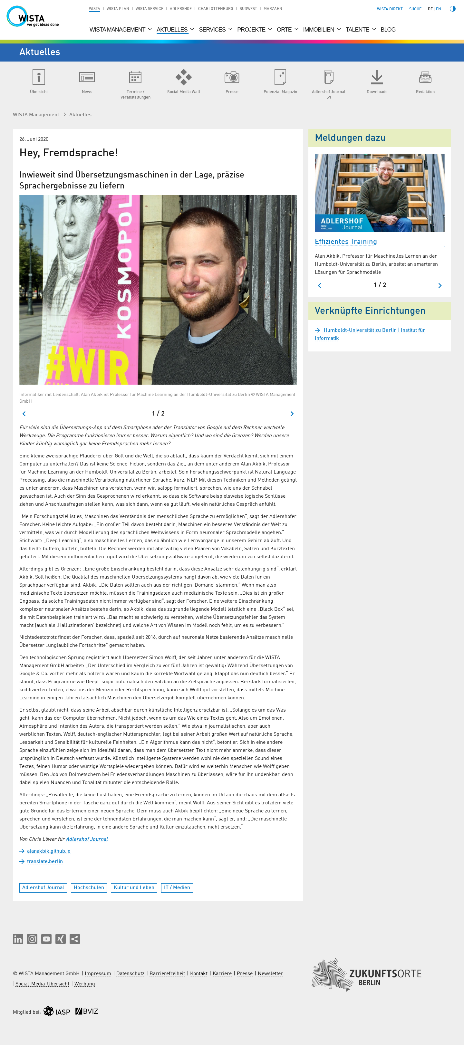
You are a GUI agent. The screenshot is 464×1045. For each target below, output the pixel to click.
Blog (388, 29)
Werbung (84, 984)
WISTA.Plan (118, 9)
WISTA (94, 9)
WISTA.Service (149, 9)
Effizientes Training (346, 241)
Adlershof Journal (87, 839)
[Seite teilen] (75, 939)
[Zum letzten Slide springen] (24, 414)
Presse (245, 973)
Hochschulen (89, 887)
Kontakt (199, 973)
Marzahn (273, 9)
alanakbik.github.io (49, 851)
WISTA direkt (390, 9)
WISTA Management (118, 29)
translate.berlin (45, 861)
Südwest (248, 9)
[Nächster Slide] (292, 414)
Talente (358, 29)
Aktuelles (172, 29)
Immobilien (319, 29)
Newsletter (270, 973)
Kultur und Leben (134, 887)
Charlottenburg (215, 9)
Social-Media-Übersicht (42, 984)
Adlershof (181, 9)
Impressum (98, 973)
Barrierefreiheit (167, 973)
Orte (285, 29)
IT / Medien (177, 887)
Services (213, 29)
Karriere (222, 973)
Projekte (251, 29)
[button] (18, 939)
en (438, 9)
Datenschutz (130, 973)
